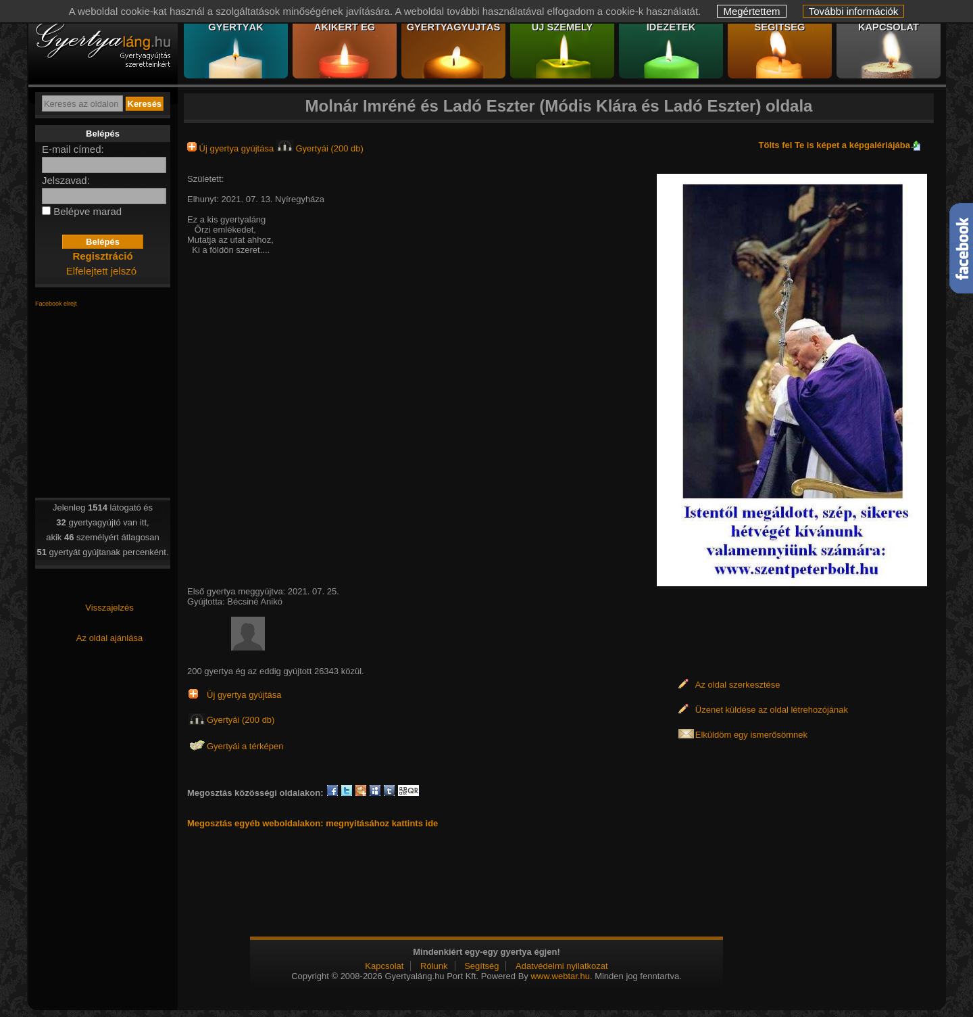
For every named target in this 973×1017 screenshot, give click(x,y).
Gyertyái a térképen (245, 746)
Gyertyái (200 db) (320, 148)
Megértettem (751, 11)
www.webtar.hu (559, 976)
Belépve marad (87, 211)
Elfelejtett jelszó (101, 271)
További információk (854, 11)
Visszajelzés (109, 607)
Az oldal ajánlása (109, 638)
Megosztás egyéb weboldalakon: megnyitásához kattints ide (312, 823)
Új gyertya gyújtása (231, 148)
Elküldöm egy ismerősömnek (751, 735)
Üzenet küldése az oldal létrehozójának (771, 710)
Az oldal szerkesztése (737, 685)
